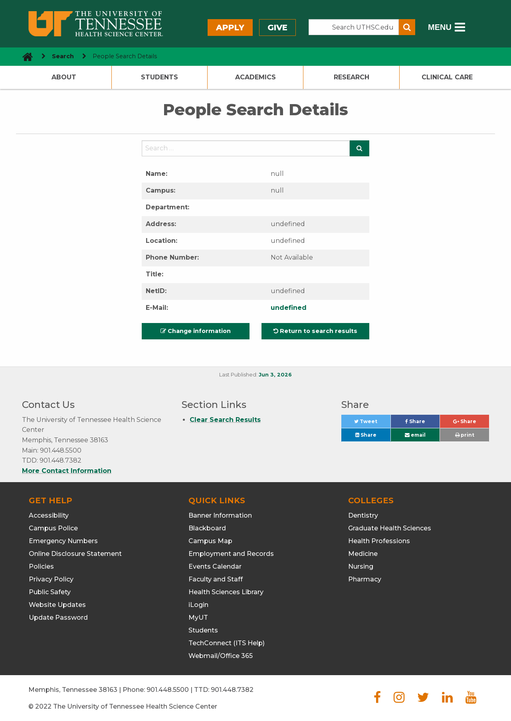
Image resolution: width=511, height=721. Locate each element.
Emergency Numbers (63, 541)
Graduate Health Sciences (389, 528)
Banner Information (220, 515)
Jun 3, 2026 (275, 375)
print (464, 435)
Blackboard (207, 528)
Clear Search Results (225, 420)
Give (277, 27)
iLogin (198, 605)
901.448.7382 (232, 689)
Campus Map (210, 541)
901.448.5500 (168, 689)
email (415, 435)
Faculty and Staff (215, 579)
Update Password (58, 617)
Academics (255, 77)
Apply (230, 27)
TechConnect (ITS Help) (226, 643)
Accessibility (49, 515)
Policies (41, 566)
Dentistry (363, 515)
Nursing (360, 566)
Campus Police (53, 528)
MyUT (198, 617)
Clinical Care (447, 77)
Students (159, 77)
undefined (289, 307)
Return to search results (315, 331)
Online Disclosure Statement (75, 553)
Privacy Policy (51, 579)
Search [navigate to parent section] (63, 56)
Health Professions (379, 541)
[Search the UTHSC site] (354, 27)
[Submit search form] (407, 27)
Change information (195, 331)
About (63, 77)
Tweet (372, 423)
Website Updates (57, 605)
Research (351, 77)
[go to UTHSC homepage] (24, 56)
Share (422, 423)
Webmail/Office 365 (220, 656)
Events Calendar (215, 566)
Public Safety (50, 592)
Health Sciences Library (225, 592)
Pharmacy (364, 579)
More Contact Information (66, 471)
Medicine (363, 553)
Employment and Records (231, 553)
